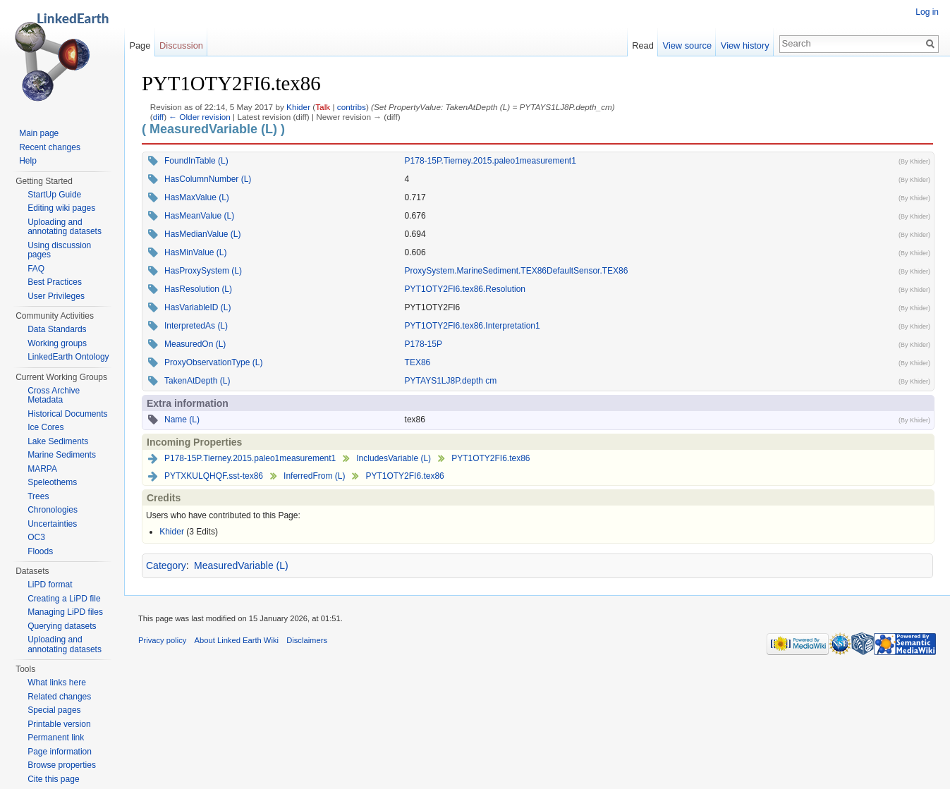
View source (687, 45)
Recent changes (49, 147)
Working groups (57, 343)
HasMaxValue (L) (196, 197)
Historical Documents (67, 414)
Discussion (181, 45)
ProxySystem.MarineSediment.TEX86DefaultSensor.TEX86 (516, 271)
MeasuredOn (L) (195, 344)
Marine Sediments (62, 455)
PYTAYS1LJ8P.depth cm (451, 381)
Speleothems (52, 482)
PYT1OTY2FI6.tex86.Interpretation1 (472, 326)
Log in (927, 12)
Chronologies (53, 510)
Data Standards (57, 329)
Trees (38, 496)
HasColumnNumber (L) (207, 179)
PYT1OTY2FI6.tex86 (490, 458)
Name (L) (182, 419)
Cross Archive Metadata (54, 395)
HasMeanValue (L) (199, 216)
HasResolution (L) (198, 289)
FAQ (36, 269)
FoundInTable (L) (196, 161)
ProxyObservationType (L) (213, 362)
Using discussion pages (59, 250)
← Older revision (200, 116)
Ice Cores (45, 427)
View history (745, 45)
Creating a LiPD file (64, 599)
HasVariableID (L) (197, 307)
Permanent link (56, 737)
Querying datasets (62, 626)
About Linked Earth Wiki (237, 640)
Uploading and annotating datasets (65, 227)
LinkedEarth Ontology (68, 357)
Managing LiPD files (65, 612)
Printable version (59, 724)
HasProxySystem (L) (203, 271)
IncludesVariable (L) (393, 458)
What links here (57, 682)
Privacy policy (162, 640)
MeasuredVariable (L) (241, 565)
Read (643, 45)
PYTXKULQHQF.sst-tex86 (213, 476)
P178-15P (423, 344)
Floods (40, 551)
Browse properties (62, 765)
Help (28, 161)
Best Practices (55, 282)
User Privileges (56, 296)
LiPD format (50, 584)
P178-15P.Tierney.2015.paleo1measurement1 (490, 161)
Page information (60, 752)
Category (166, 565)
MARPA (42, 469)
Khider (298, 106)
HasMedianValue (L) (202, 234)
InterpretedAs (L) (196, 326)
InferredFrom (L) (314, 476)
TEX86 (418, 362)
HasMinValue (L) (195, 252)
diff (158, 116)
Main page (39, 133)
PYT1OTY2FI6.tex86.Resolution (465, 289)
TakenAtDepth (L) (197, 381)
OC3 (36, 537)
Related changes (59, 697)
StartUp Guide (54, 195)
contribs (351, 106)
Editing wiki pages (61, 208)
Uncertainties (52, 524)
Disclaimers (306, 640)
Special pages (54, 710)
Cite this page (53, 779)
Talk (322, 106)
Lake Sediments (58, 441)
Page (139, 45)
